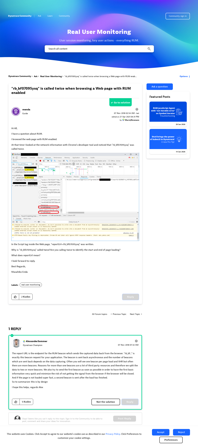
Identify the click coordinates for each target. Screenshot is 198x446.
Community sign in (178, 16)
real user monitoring (30, 284)
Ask (41, 16)
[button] (160, 432)
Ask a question (160, 86)
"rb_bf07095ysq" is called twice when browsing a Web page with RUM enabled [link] (101, 76)
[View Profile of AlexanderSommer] (36, 341)
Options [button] (184, 76)
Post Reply (124, 418)
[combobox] (99, 48)
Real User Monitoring (51, 76)
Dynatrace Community (19, 16)
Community (65, 16)
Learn (51, 16)
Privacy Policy (113, 434)
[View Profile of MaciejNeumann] (132, 120)
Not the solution (105, 401)
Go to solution (122, 102)
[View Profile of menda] (26, 109)
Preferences (171, 439)
